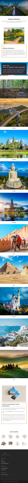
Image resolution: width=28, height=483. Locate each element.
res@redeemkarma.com (5, 474)
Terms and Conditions (4, 468)
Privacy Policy (3, 469)
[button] (27, 8)
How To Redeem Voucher (5, 463)
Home (2, 460)
